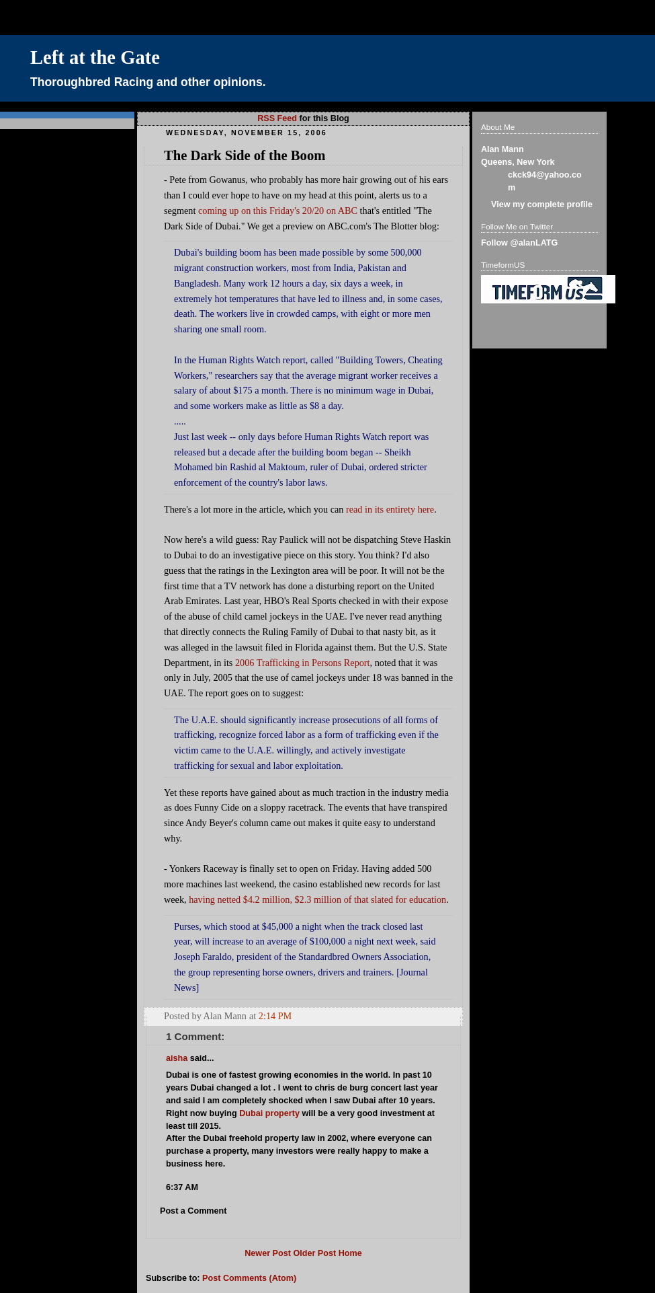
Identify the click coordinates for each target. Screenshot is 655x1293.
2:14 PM (275, 1015)
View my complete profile (542, 204)
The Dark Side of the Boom (244, 155)
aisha (176, 1058)
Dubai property (269, 1113)
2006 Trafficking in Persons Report (302, 662)
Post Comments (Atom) (249, 1278)
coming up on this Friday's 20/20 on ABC (277, 210)
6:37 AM (182, 1187)
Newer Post (268, 1253)
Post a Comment (193, 1211)
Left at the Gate (95, 57)
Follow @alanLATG (519, 243)
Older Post (314, 1253)
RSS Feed (277, 118)
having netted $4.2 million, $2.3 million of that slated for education (317, 899)
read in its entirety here (390, 509)
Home (350, 1253)
